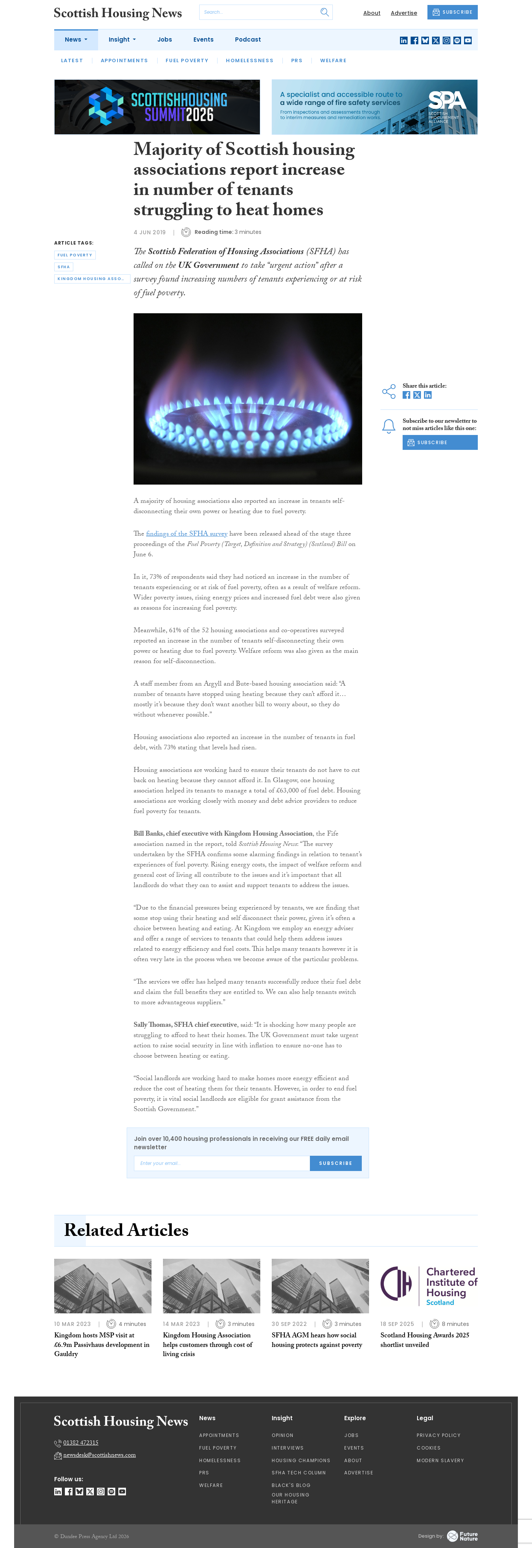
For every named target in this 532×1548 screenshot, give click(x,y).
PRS (297, 60)
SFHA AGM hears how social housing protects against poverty (317, 1341)
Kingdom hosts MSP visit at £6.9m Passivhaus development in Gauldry (102, 1346)
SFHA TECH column (299, 1472)
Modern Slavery (440, 1460)
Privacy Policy (439, 1435)
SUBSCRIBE (452, 12)
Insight (120, 39)
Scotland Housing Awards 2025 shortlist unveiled (424, 1341)
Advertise (404, 13)
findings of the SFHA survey (186, 535)
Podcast (248, 39)
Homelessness (250, 60)
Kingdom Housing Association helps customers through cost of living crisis (207, 1346)
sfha (64, 267)
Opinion (282, 1435)
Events (203, 39)
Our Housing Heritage (291, 1498)
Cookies (429, 1448)
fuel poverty (75, 255)
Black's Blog (291, 1485)
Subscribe (336, 1163)
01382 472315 (80, 1443)
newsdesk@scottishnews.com (99, 1456)
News (74, 39)
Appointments (124, 60)
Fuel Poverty (187, 60)
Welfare (333, 60)
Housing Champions (301, 1460)
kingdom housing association (94, 279)
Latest (72, 60)
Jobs (164, 39)
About (371, 13)
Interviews (288, 1448)
